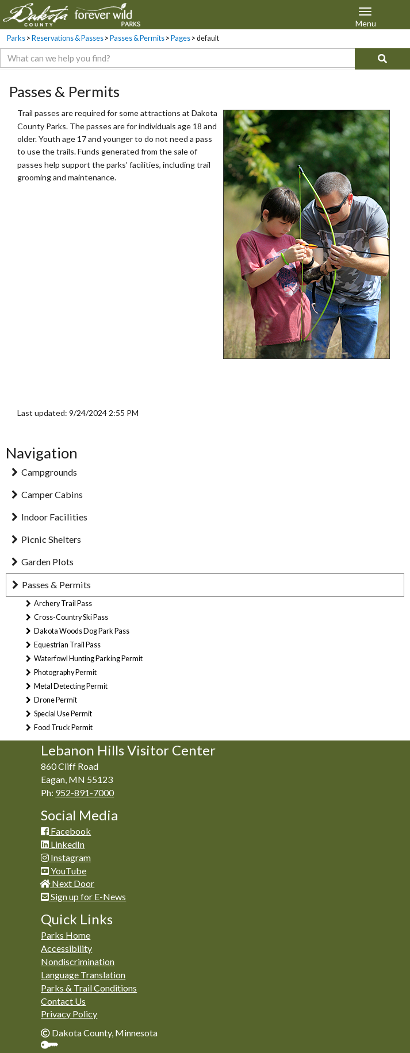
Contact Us (63, 1001)
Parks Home (65, 934)
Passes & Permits (137, 38)
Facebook (66, 831)
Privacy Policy (69, 1013)
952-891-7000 (84, 792)
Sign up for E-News (83, 896)
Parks (16, 38)
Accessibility (66, 948)
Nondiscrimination (77, 961)
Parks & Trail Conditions (89, 987)
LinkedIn (63, 844)
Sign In (54, 1045)
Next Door (67, 883)
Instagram (66, 857)
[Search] (382, 59)
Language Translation (83, 974)
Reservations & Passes (68, 38)
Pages (180, 38)
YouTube (63, 870)
